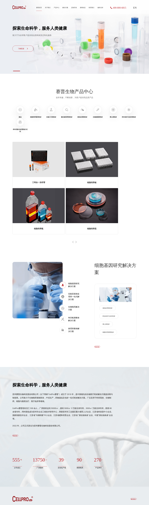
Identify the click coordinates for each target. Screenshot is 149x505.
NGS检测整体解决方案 (69, 255)
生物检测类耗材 (18, 474)
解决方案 (65, 7)
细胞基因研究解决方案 (69, 221)
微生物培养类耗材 (18, 466)
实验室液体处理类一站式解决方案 (69, 233)
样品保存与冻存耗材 (109, 253)
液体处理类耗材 (107, 245)
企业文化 (63, 466)
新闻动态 (83, 7)
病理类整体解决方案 (69, 266)
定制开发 (74, 7)
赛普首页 (39, 7)
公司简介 (63, 458)
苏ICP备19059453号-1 (73, 499)
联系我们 (91, 7)
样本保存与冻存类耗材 (20, 482)
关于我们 (48, 7)
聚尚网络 (134, 499)
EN (135, 7)
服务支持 (100, 7)
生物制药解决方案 (69, 245)
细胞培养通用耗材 (108, 269)
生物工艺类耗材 (18, 462)
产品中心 (56, 7)
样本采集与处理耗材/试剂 (21, 486)
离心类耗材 (106, 261)
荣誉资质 (63, 462)
